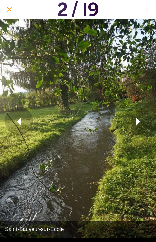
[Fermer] (9, 9)
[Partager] (146, 9)
